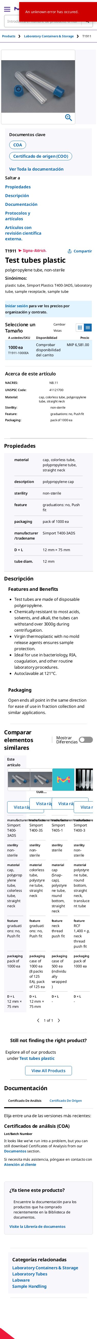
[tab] (13, 36)
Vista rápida (25, 807)
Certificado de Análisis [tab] (24, 1100)
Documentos (15, 1151)
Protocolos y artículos (17, 216)
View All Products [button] (48, 1070)
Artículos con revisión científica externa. (23, 233)
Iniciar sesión (16, 305)
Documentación (21, 204)
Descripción (17, 195)
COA (17, 145)
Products (8, 36)
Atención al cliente (20, 1164)
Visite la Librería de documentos (37, 1226)
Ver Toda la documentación (36, 169)
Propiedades (18, 187)
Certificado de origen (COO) (40, 156)
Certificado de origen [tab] (66, 1100)
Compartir (80, 251)
